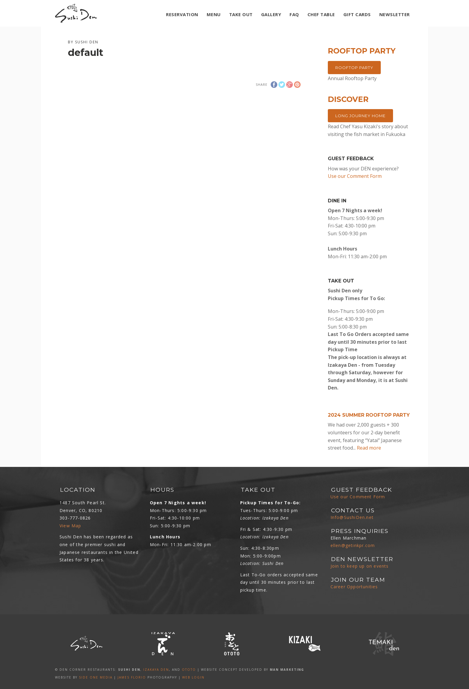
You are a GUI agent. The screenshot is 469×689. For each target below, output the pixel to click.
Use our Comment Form (355, 176)
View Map (70, 525)
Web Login (193, 677)
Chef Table (321, 14)
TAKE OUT (241, 14)
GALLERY (271, 14)
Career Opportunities (354, 586)
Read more (369, 447)
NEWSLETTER (394, 14)
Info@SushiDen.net (352, 517)
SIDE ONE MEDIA (95, 677)
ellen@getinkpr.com (353, 545)
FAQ (294, 14)
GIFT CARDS (357, 14)
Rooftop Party (354, 67)
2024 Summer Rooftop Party (369, 415)
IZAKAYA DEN (156, 669)
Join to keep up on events (360, 566)
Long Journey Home (360, 115)
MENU (214, 14)
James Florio (132, 677)
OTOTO (189, 669)
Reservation (182, 14)
